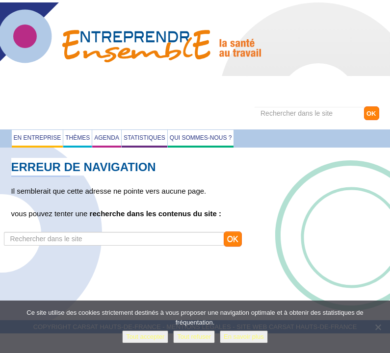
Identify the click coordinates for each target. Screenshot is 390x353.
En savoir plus (244, 336)
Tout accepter (145, 336)
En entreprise (37, 137)
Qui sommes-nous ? (201, 137)
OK (371, 113)
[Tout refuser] (378, 327)
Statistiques (144, 137)
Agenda (106, 137)
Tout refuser (194, 336)
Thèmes (77, 137)
